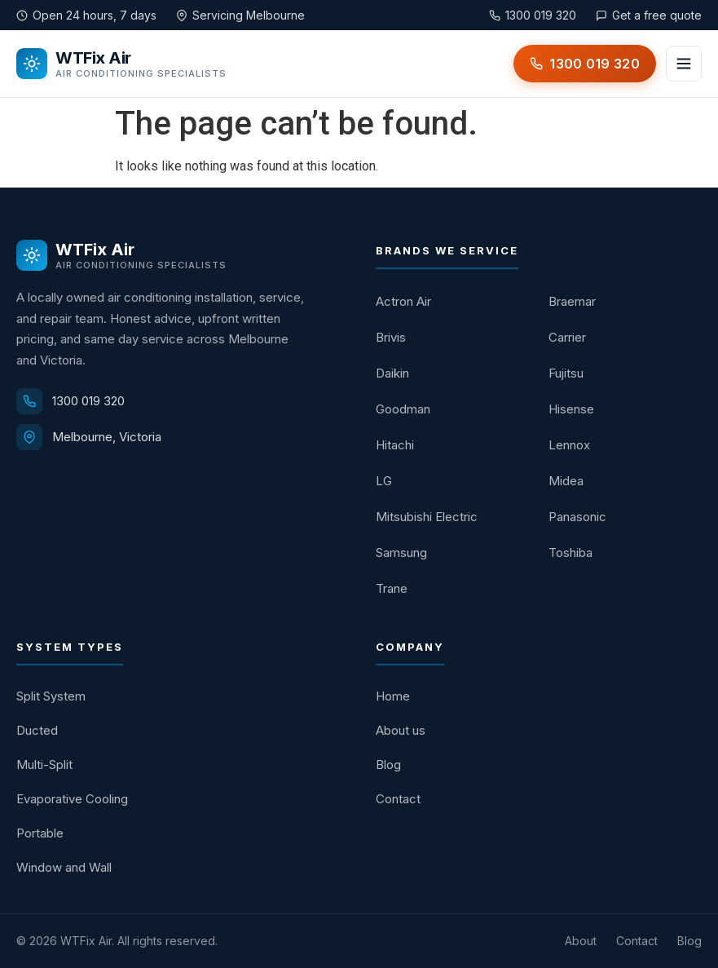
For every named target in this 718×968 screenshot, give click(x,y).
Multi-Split (44, 764)
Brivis (391, 337)
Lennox (569, 445)
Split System (51, 696)
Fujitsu (566, 373)
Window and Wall (64, 867)
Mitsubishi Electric (427, 516)
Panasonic (577, 516)
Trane (391, 588)
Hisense (571, 409)
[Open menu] (684, 64)
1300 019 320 (88, 401)
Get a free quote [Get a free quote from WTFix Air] (649, 15)
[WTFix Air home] (121, 63)
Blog (388, 764)
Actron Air (403, 301)
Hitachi (395, 445)
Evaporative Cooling (72, 799)
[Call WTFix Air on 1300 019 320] (584, 63)
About (581, 941)
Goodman (403, 409)
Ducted (37, 730)
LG (384, 480)
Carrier (567, 337)
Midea (566, 480)
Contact (398, 799)
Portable (40, 833)
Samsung (401, 552)
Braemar (572, 301)
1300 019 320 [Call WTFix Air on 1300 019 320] (532, 15)
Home (393, 696)
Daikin (392, 373)
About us (400, 730)
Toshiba (570, 552)
